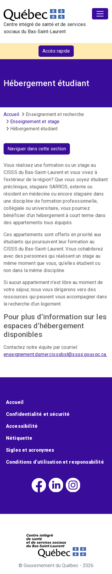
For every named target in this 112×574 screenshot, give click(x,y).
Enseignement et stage (34, 121)
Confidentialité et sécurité (38, 414)
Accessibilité (22, 426)
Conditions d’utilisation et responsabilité (55, 462)
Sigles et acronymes (30, 450)
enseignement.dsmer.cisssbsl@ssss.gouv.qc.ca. (55, 354)
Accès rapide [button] (56, 51)
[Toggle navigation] (100, 14)
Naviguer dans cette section (36, 149)
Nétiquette (19, 438)
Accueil (11, 114)
